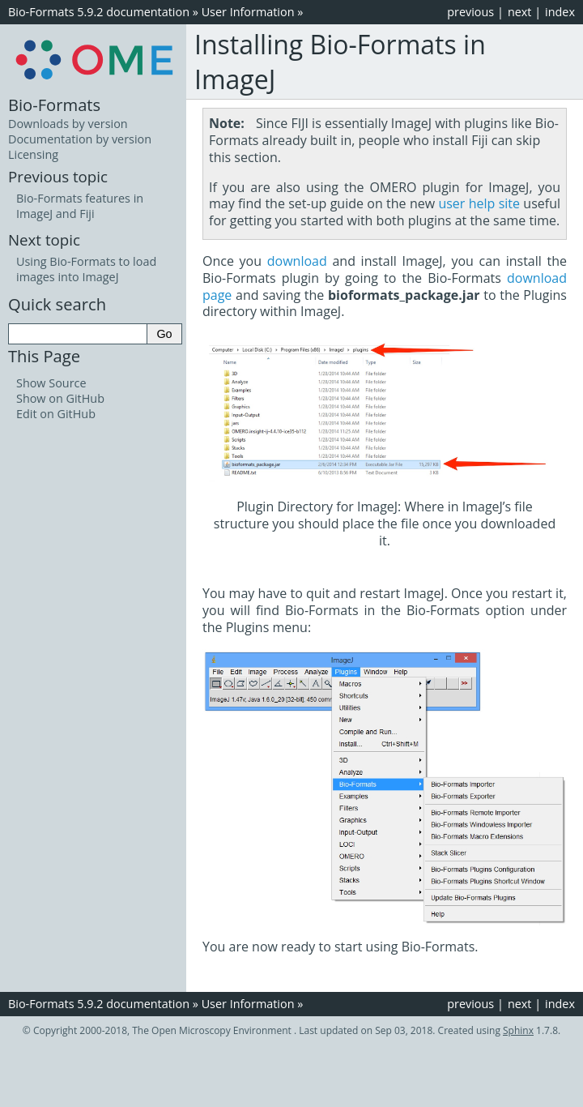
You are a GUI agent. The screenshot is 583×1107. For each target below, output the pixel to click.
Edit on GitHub (56, 413)
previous (470, 11)
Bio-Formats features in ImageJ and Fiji (79, 205)
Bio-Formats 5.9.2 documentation (98, 11)
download (297, 261)
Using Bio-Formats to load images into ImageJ (86, 269)
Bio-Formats (54, 104)
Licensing (33, 154)
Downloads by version (68, 123)
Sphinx (518, 1030)
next (520, 11)
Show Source (51, 383)
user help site (479, 203)
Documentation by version (79, 139)
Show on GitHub (60, 398)
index (560, 11)
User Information (248, 11)
